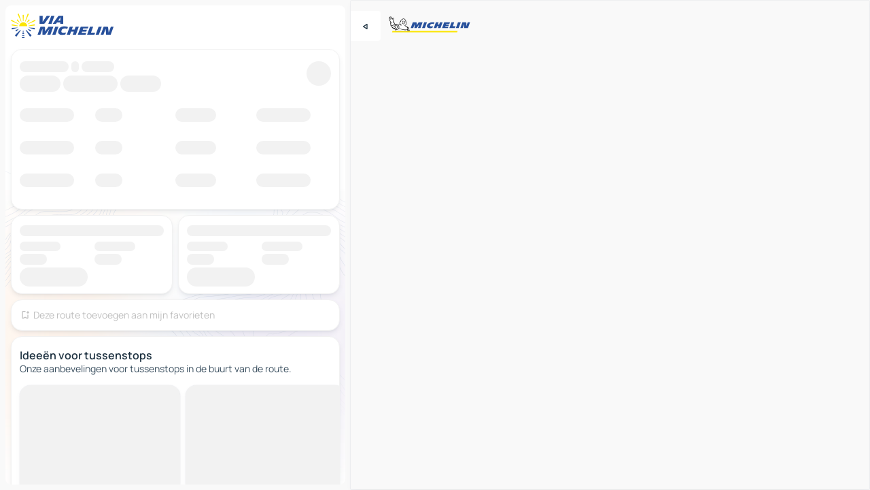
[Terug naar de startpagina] (65, 26)
